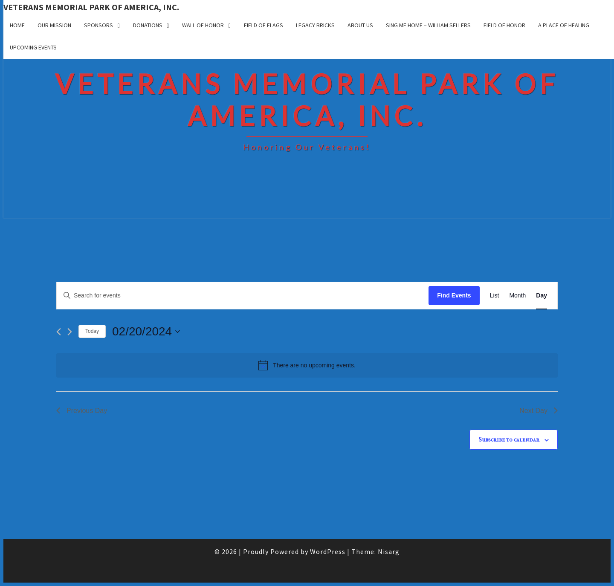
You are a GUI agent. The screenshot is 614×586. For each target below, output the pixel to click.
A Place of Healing (563, 25)
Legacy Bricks (315, 25)
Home (17, 25)
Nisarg (389, 551)
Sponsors (98, 25)
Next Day (538, 410)
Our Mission (54, 25)
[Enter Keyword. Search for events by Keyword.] (243, 295)
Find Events (454, 295)
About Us (360, 25)
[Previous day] (58, 332)
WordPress (327, 551)
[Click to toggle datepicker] (146, 331)
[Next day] (69, 332)
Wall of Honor (203, 25)
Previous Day (81, 410)
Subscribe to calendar (508, 439)
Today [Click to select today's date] (92, 331)
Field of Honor (504, 25)
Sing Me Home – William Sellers (428, 25)
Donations (147, 25)
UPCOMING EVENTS (33, 47)
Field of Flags (263, 25)
